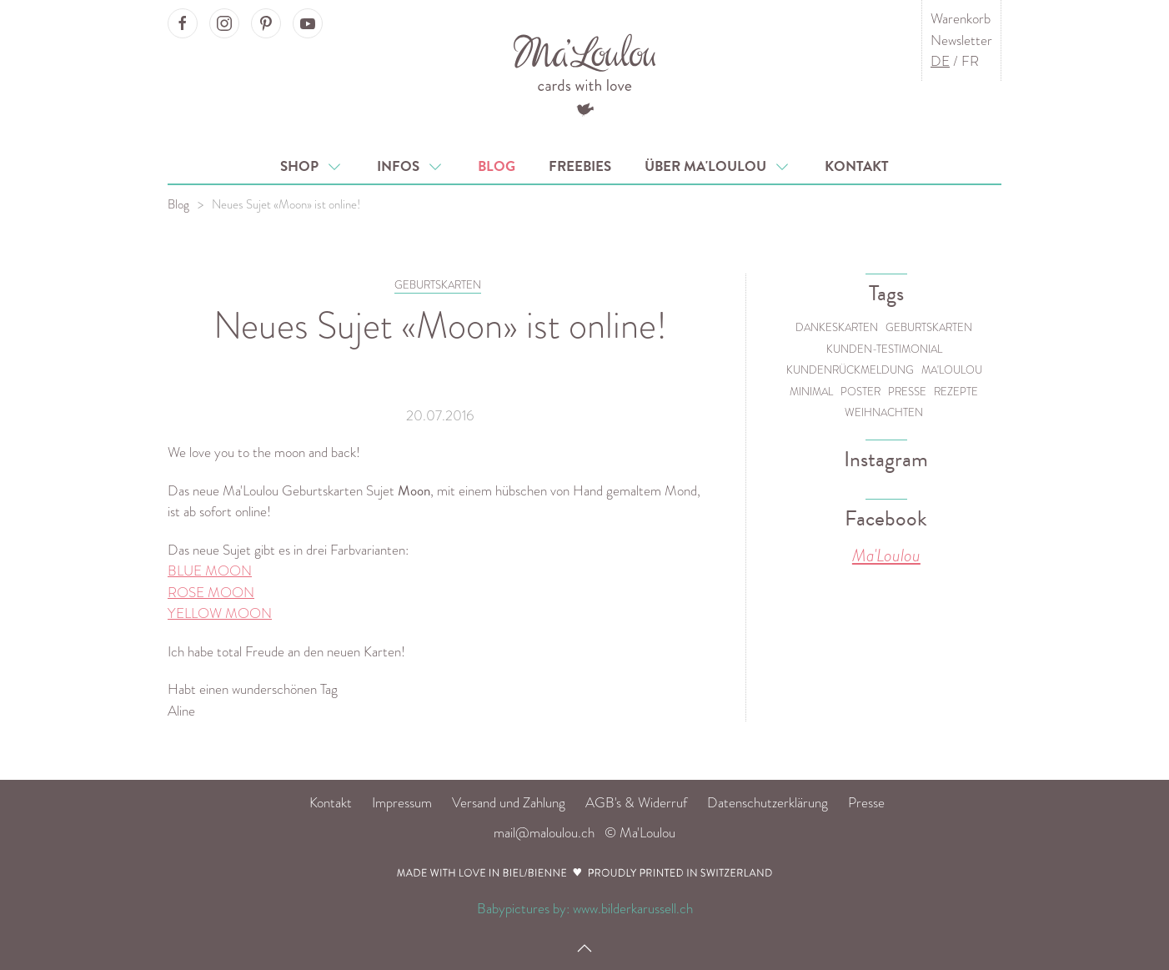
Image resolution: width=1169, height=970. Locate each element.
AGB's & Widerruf (636, 802)
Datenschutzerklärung (767, 802)
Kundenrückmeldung (850, 370)
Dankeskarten (836, 327)
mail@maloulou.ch (544, 832)
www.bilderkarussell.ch (633, 908)
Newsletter (961, 40)
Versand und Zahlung (508, 802)
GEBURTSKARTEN (437, 285)
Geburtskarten (929, 327)
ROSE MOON (211, 592)
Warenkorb (961, 18)
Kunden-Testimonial (884, 349)
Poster (860, 392)
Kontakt (857, 166)
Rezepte (956, 392)
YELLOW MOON (220, 613)
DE (940, 61)
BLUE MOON (210, 570)
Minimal (811, 392)
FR (970, 61)
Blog (496, 166)
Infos (410, 166)
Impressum (402, 802)
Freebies (580, 166)
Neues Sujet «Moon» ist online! (286, 204)
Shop (312, 166)
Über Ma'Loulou (718, 166)
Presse (907, 392)
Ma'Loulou (951, 370)
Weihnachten (884, 412)
